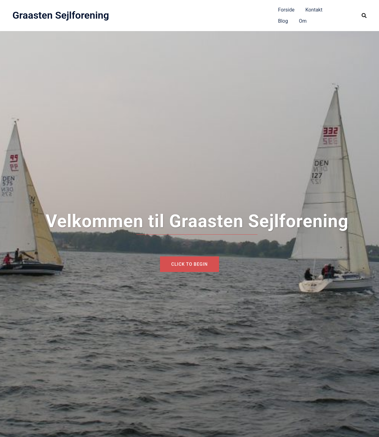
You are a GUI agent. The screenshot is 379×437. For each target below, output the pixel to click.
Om (303, 21)
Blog (283, 21)
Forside (286, 10)
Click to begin (189, 264)
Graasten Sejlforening (60, 15)
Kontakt (313, 10)
